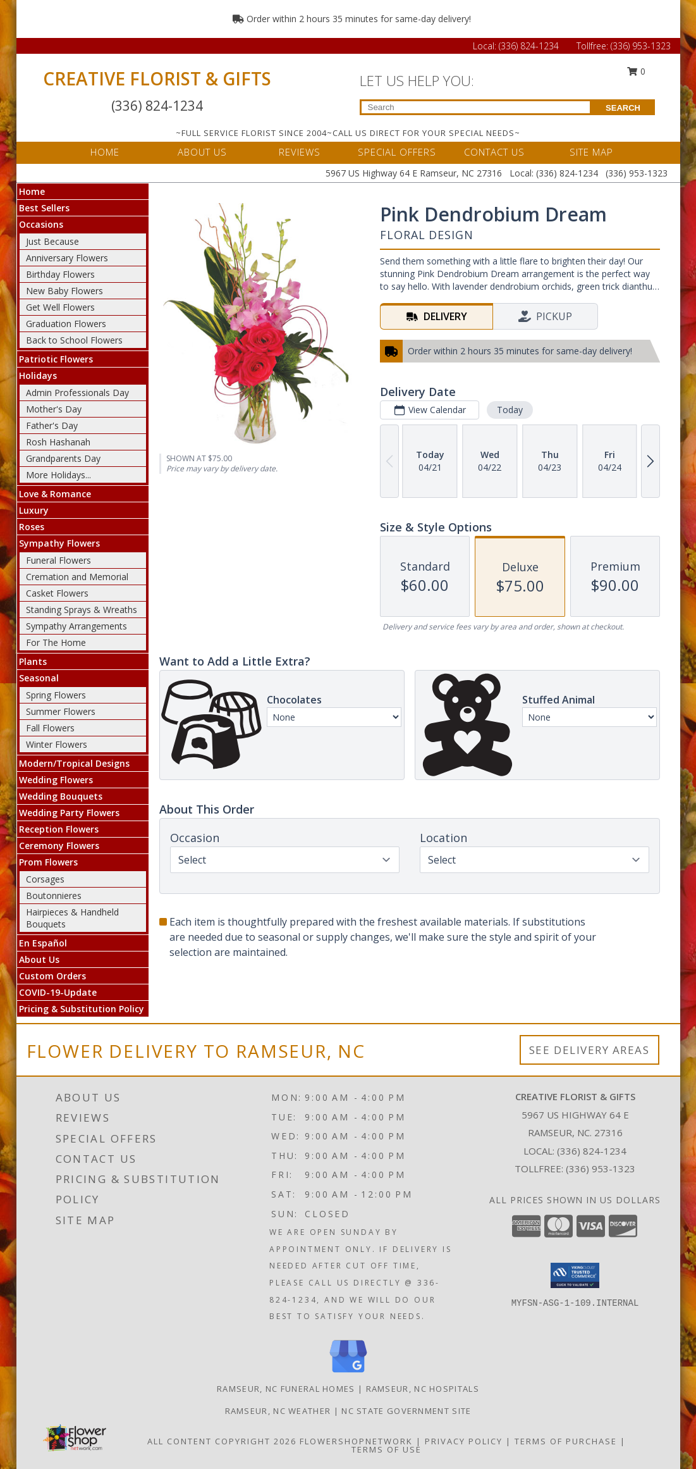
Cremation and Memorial (77, 577)
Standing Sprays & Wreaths (81, 610)
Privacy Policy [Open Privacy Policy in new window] (464, 1441)
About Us (39, 959)
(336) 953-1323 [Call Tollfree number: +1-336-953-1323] (641, 46)
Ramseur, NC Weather (278, 1410)
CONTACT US (494, 152)
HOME (104, 152)
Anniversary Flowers (67, 258)
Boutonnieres (54, 895)
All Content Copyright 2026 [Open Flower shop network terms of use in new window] (221, 1441)
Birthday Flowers (60, 274)
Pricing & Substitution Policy (81, 1009)
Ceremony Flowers (59, 846)
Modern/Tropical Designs (74, 763)
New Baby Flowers (64, 291)
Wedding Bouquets (60, 796)
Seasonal (39, 678)
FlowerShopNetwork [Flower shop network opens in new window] (356, 1441)
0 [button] (635, 71)
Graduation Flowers (66, 324)
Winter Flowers (56, 744)
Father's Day (52, 425)
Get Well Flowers (60, 307)
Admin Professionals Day (77, 393)
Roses (31, 527)
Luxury (34, 510)
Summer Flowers (60, 711)
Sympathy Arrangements (76, 626)
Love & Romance (55, 494)
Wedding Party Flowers (69, 813)
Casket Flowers (57, 593)
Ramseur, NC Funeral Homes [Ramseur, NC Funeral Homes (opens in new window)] (286, 1388)
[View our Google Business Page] (348, 1373)
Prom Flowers (48, 862)
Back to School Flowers (74, 340)
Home (32, 191)
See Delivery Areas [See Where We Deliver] (589, 1050)
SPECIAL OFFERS (397, 152)
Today (509, 410)
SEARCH (623, 108)
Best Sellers (44, 208)
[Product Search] (476, 107)
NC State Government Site (406, 1410)
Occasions (41, 224)
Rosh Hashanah (58, 442)
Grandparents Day (63, 458)
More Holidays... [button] (58, 475)
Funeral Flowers (58, 560)
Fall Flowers (50, 728)
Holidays (38, 375)
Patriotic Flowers (56, 359)
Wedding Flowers (56, 780)
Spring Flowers (56, 695)
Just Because (52, 241)
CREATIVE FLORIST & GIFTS (157, 78)
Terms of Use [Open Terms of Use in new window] (386, 1449)
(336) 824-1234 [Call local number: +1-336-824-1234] (591, 1150)
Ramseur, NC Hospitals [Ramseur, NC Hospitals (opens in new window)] (422, 1388)
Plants (33, 661)
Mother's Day (54, 409)
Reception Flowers (59, 829)
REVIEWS (300, 152)
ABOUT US (202, 152)
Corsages (45, 879)
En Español (43, 943)
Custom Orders (52, 976)
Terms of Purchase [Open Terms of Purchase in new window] (566, 1441)
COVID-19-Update (58, 992)
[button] (575, 1275)
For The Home (56, 642)
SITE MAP (591, 152)
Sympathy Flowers (59, 543)
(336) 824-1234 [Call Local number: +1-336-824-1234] (530, 46)
